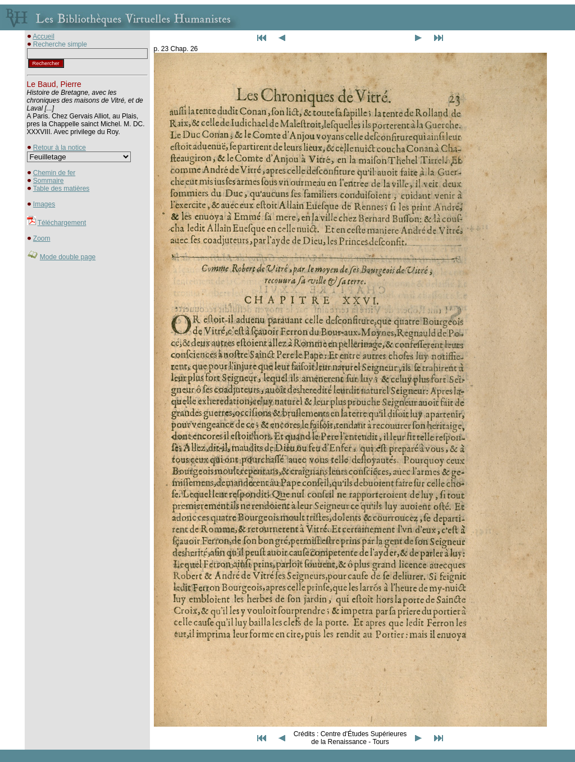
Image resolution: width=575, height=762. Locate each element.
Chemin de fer (54, 173)
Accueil (43, 36)
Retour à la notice (59, 148)
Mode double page (67, 257)
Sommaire (48, 181)
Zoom (42, 238)
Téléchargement (62, 223)
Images (44, 204)
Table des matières (61, 188)
